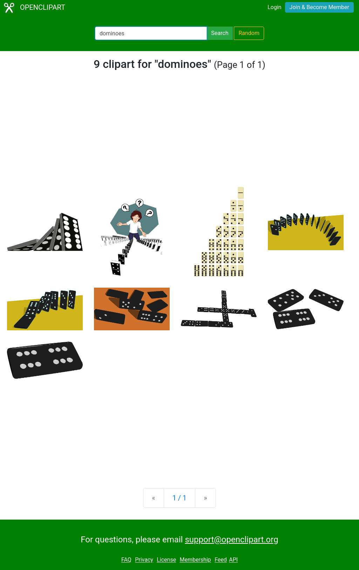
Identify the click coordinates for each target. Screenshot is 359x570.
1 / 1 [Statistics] (179, 498)
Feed (221, 560)
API (233, 560)
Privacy (144, 560)
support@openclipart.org (231, 539)
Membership (195, 560)
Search (219, 33)
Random (248, 33)
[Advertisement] (179, 134)
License (166, 560)
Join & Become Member (319, 7)
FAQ (126, 560)
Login (274, 7)
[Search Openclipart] (151, 33)
